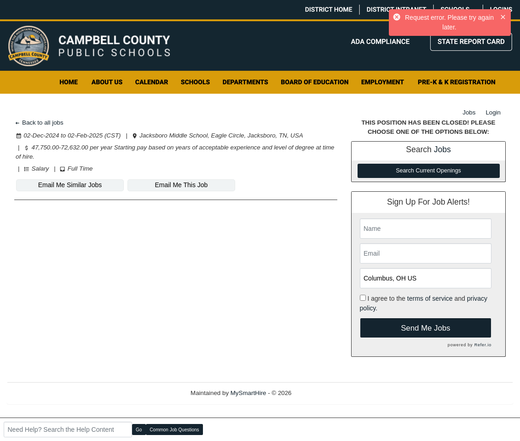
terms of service (430, 298)
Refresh (318, 392)
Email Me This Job (181, 185)
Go (139, 429)
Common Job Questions (174, 429)
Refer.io (482, 345)
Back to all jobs (39, 122)
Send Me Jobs (425, 328)
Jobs (468, 112)
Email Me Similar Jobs (70, 185)
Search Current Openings (428, 170)
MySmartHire (248, 392)
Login (493, 112)
